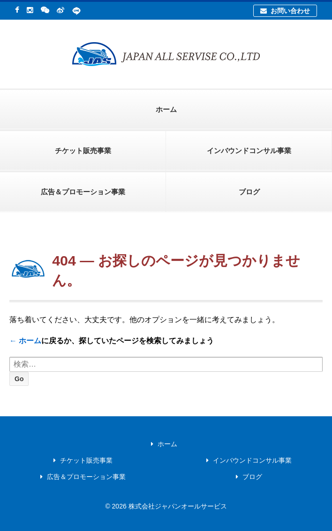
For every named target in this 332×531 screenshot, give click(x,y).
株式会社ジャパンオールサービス (177, 506)
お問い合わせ (284, 11)
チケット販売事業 (83, 151)
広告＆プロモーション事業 (83, 192)
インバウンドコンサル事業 (249, 151)
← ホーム (25, 341)
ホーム (166, 109)
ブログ (249, 192)
